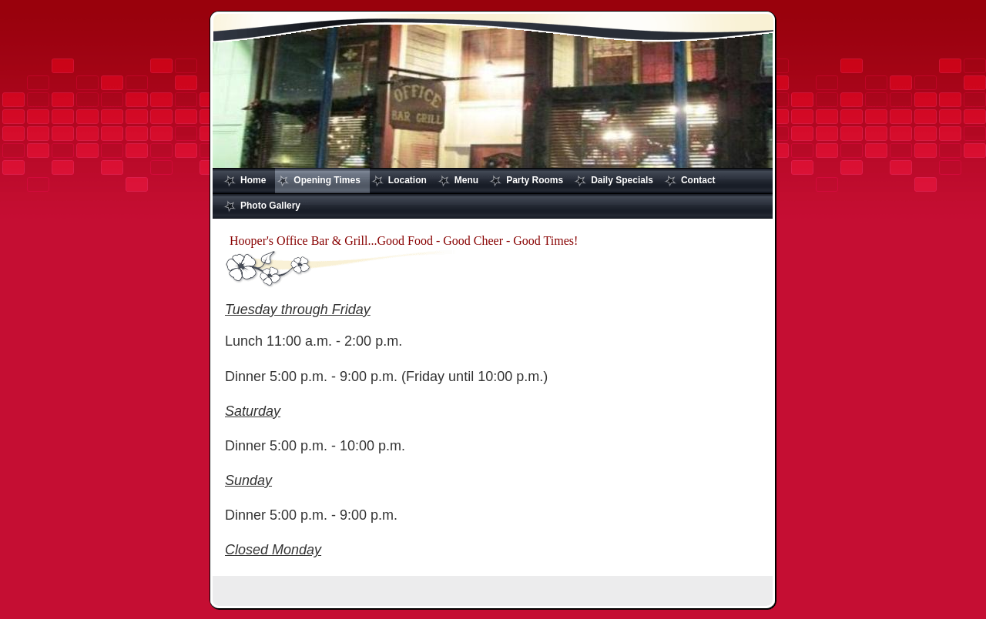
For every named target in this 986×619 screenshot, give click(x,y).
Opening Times (326, 180)
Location (407, 180)
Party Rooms (534, 180)
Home (253, 180)
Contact (698, 180)
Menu (466, 180)
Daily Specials (622, 180)
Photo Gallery (270, 205)
